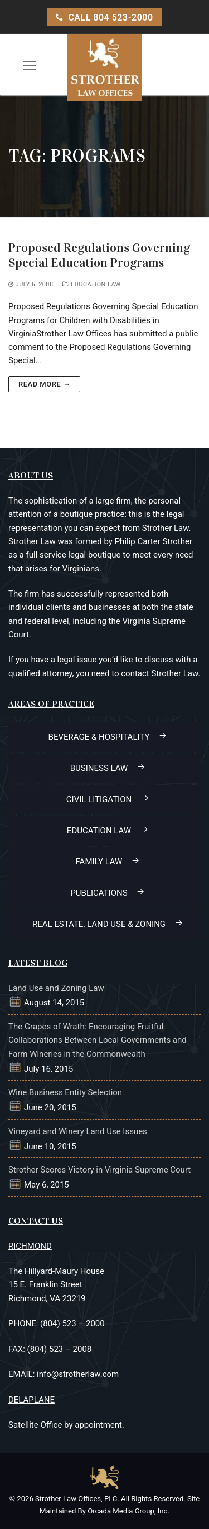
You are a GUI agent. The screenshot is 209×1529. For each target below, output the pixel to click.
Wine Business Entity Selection (65, 1092)
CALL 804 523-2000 (104, 17)
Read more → (44, 384)
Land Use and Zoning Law (56, 988)
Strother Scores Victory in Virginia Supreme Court (99, 1170)
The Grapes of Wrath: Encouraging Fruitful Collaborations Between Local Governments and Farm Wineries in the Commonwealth (97, 1040)
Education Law (91, 284)
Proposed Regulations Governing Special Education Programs (99, 255)
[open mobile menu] (30, 65)
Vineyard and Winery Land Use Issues (77, 1131)
